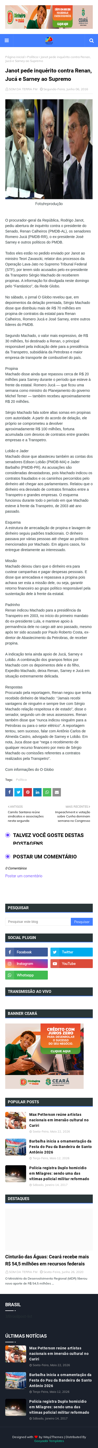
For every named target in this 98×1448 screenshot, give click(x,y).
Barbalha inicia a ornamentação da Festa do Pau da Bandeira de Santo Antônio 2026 (60, 1146)
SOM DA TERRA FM (23, 89)
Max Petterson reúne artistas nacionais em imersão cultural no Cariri (59, 1120)
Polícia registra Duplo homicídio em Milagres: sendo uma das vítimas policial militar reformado (59, 1173)
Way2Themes (53, 1437)
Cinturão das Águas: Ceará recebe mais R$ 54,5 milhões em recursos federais (47, 1260)
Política (32, 57)
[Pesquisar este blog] (38, 922)
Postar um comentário (23, 876)
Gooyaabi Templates (49, 1441)
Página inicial (15, 57)
